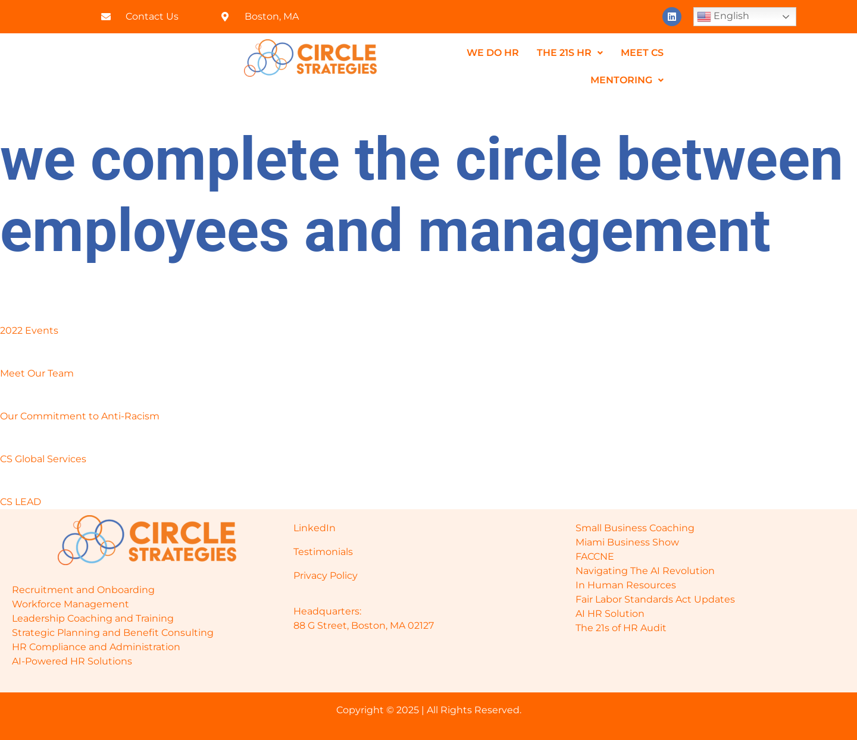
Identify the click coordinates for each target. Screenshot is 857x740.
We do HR (493, 52)
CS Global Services (43, 459)
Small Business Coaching (635, 528)
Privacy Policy (325, 575)
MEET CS (642, 52)
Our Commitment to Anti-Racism (79, 416)
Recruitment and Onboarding (83, 589)
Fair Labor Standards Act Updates (655, 599)
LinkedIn (314, 528)
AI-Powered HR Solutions (72, 661)
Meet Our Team (37, 373)
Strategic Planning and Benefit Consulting (113, 632)
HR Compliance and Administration (96, 647)
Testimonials (323, 551)
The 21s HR (570, 52)
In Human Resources (625, 585)
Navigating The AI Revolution (645, 570)
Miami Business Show (627, 542)
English (723, 17)
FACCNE (594, 556)
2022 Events (29, 330)
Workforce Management (70, 604)
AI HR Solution (610, 613)
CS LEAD (20, 501)
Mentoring (627, 80)
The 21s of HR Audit (621, 628)
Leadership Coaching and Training (93, 618)
